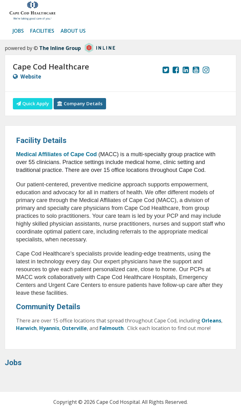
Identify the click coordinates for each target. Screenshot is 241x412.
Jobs (18, 30)
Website (30, 76)
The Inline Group (60, 48)
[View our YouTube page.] (196, 70)
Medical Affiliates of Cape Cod (57, 154)
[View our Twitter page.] (166, 70)
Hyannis (48, 328)
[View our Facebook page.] (176, 70)
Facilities (42, 30)
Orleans (211, 320)
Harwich (26, 328)
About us (73, 30)
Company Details (80, 103)
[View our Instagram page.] (206, 70)
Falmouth (111, 328)
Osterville (74, 328)
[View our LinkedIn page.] (186, 70)
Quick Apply (32, 103)
